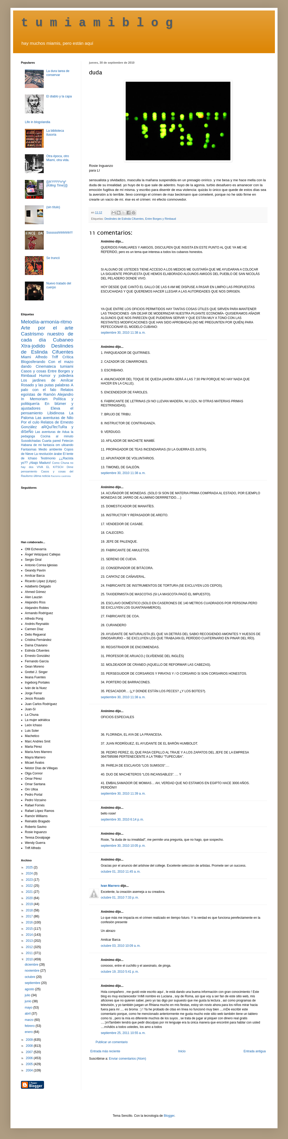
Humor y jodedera (56, 375)
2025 (30, 867)
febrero (30, 1026)
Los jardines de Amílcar (47, 380)
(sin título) (53, 207)
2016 (30, 922)
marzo (29, 1020)
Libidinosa (55, 413)
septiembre (33, 983)
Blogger (169, 1116)
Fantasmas (28, 449)
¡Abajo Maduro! (40, 463)
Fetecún (67, 441)
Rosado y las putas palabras (45, 385)
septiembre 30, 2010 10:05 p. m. (123, 846)
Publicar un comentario (112, 1042)
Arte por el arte (47, 328)
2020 (30, 898)
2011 (30, 953)
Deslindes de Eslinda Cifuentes (123, 218)
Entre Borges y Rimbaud (160, 218)
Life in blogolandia (37, 122)
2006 (30, 1058)
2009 (30, 1040)
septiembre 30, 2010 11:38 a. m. (123, 332)
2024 (30, 873)
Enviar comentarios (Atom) (127, 1058)
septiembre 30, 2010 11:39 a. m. (123, 793)
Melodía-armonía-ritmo (46, 321)
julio (28, 995)
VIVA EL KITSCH (50, 467)
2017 (30, 916)
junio (28, 1001)
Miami (26, 357)
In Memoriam (34, 399)
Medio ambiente (50, 449)
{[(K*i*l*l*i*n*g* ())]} (57, 183)
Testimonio (48, 458)
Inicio (182, 1051)
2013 (30, 941)
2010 (30, 959)
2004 (30, 1070)
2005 (30, 1064)
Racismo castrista (61, 476)
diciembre (32, 964)
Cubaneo (63, 340)
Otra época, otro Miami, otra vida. (57, 158)
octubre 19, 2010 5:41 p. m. (120, 971)
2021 (30, 892)
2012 (30, 947)
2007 (30, 1052)
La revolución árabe (48, 454)
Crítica (67, 357)
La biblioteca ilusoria (55, 132)
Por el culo (30, 422)
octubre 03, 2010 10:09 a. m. (121, 946)
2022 (30, 886)
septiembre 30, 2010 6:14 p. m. (122, 819)
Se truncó (53, 258)
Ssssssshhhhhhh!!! (59, 232)
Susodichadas (31, 441)
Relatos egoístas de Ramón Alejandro (47, 392)
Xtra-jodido (33, 346)
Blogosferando (33, 362)
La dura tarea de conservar (57, 72)
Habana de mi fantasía (37, 445)
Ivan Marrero (110, 886)
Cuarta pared (51, 441)
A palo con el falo (47, 387)
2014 (30, 935)
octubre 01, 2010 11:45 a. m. (121, 871)
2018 (30, 910)
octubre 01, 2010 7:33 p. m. (120, 897)
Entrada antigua (254, 1051)
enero (29, 1032)
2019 (30, 904)
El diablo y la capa (59, 96)
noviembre (32, 970)
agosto (30, 989)
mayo (29, 1007)
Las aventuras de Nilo (54, 418)
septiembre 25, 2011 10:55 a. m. (123, 1033)
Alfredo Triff (46, 357)
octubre (30, 977)
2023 (30, 880)
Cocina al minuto (57, 436)
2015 (30, 929)
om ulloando (64, 445)
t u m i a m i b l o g (97, 23)
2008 (30, 1046)
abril (28, 1013)
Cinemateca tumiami (54, 366)
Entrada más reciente (105, 1051)
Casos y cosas (33, 371)
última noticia (42, 475)
